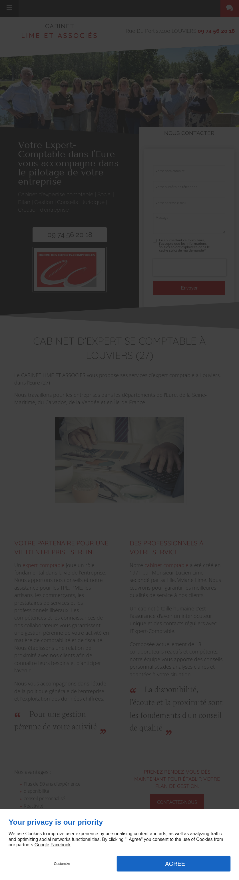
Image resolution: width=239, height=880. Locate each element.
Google (42, 844)
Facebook (61, 844)
